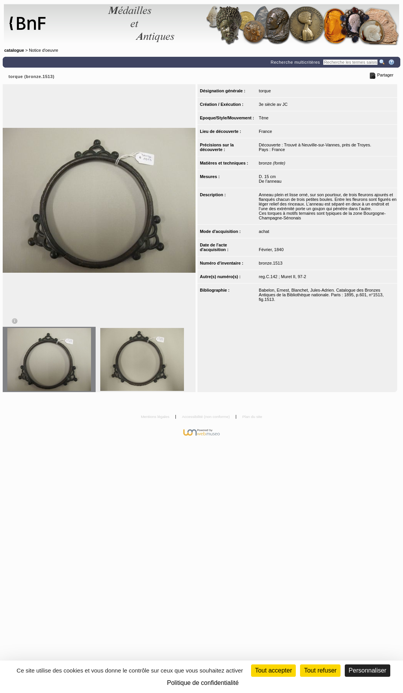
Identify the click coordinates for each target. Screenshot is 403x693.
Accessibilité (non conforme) (206, 416)
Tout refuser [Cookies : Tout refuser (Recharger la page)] (320, 670)
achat (264, 231)
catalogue (14, 50)
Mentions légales (155, 416)
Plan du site (252, 416)
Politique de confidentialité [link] (203, 682)
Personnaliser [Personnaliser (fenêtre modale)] (367, 670)
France (265, 131)
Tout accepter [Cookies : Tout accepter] (273, 670)
